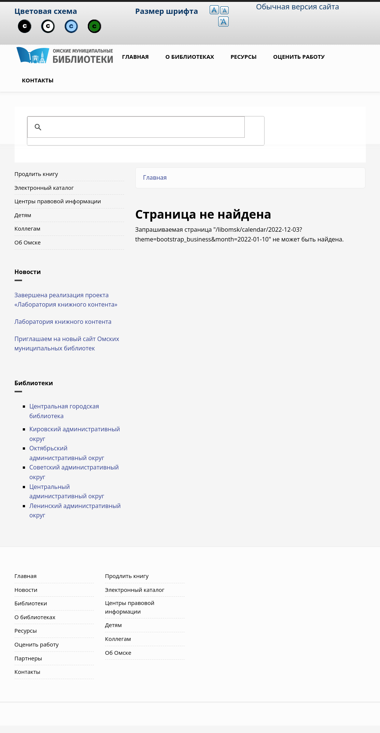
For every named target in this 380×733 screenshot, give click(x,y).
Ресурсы (244, 56)
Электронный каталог (44, 187)
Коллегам (28, 228)
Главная (135, 56)
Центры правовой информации (58, 201)
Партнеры (28, 658)
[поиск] (145, 127)
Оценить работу (299, 56)
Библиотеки (31, 603)
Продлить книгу (36, 173)
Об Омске (28, 242)
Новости (26, 589)
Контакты (38, 80)
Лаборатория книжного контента (63, 321)
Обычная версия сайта (297, 6)
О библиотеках (189, 56)
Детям (23, 215)
